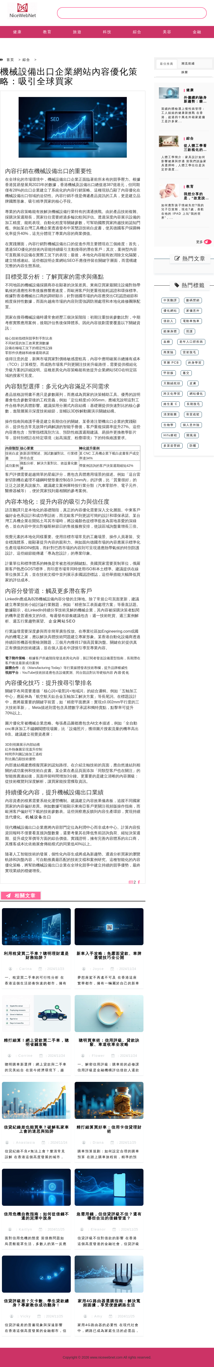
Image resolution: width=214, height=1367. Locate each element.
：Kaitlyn (20, 1229)
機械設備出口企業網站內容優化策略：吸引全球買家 (69, 76)
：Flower (93, 1056)
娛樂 (184, 72)
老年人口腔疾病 (191, 341)
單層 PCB (171, 362)
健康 (17, 32)
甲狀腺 (169, 373)
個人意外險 (191, 425)
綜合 (137, 32)
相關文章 (21, 895)
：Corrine (20, 1056)
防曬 (193, 445)
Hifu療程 (170, 435)
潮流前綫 (188, 63)
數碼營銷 (193, 300)
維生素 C (171, 404)
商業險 (169, 352)
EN (17, 44)
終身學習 (195, 362)
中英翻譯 (170, 300)
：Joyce (93, 969)
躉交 (186, 373)
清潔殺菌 (170, 414)
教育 (47, 32)
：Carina (20, 969)
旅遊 (77, 32)
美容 (167, 32)
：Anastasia (20, 1142)
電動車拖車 (191, 321)
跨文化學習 (172, 393)
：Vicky (20, 1316)
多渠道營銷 (172, 445)
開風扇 (191, 435)
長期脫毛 (193, 404)
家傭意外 (193, 310)
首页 (10, 60)
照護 (189, 331)
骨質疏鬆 (193, 414)
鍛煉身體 (170, 331)
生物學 (169, 425)
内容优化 (121, 672)
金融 (197, 32)
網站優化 (196, 393)
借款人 (169, 321)
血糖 (167, 341)
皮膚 (193, 383)
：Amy (93, 1316)
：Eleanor (93, 1229)
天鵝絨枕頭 (172, 383)
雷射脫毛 (189, 352)
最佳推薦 (166, 63)
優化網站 (170, 310)
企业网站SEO (62, 621)
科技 (107, 32)
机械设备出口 (38, 817)
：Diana (93, 1142)
